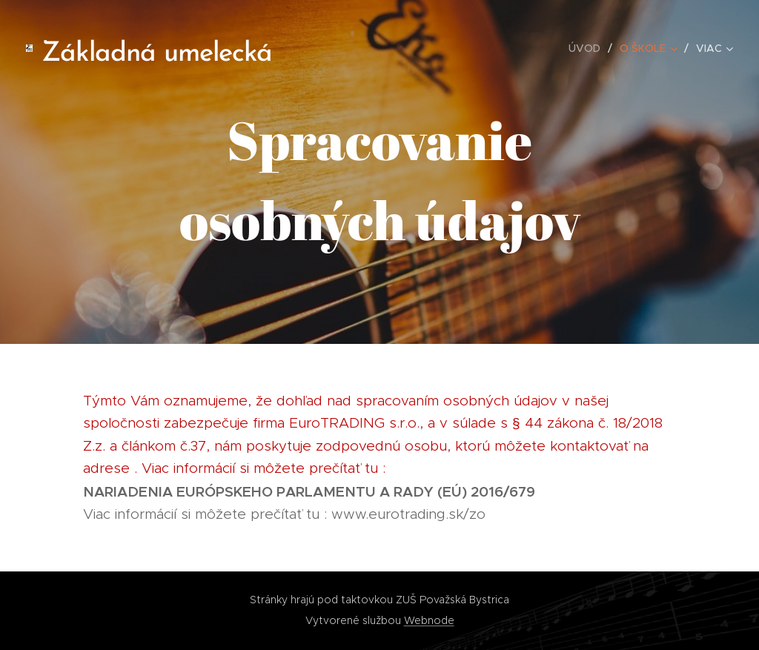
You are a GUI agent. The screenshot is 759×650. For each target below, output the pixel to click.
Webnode (429, 620)
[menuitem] (588, 48)
